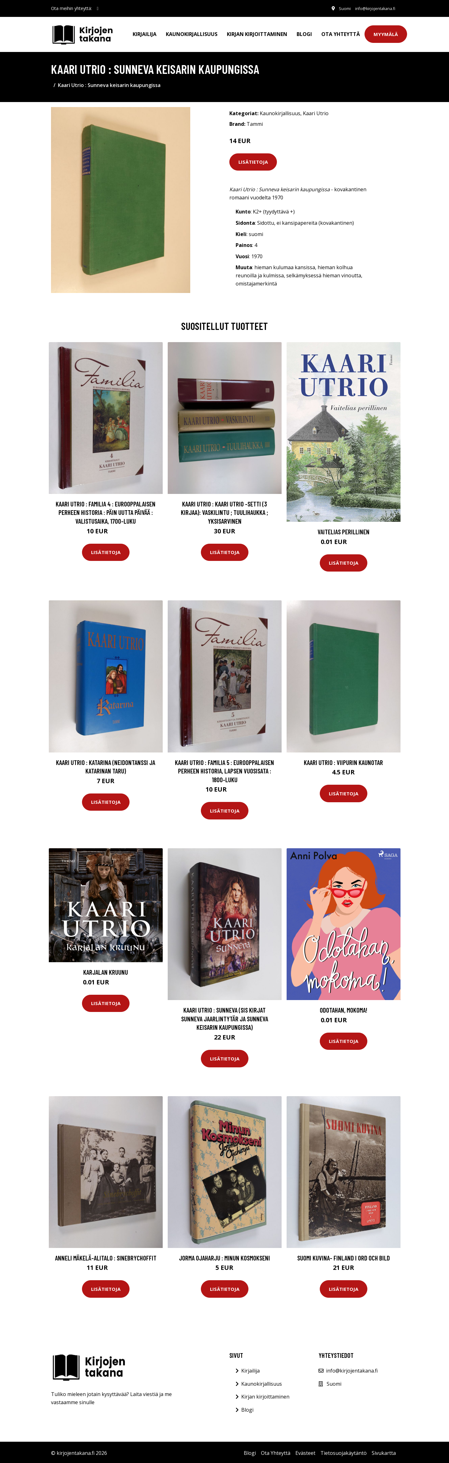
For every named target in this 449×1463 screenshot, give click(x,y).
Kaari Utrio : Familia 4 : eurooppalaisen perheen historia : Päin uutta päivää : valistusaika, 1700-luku (106, 510)
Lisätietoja (253, 160)
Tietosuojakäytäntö (343, 1451)
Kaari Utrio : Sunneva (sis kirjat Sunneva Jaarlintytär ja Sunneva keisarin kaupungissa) (224, 1016)
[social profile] (97, 8)
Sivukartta (384, 1451)
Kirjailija (144, 33)
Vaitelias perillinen (344, 530)
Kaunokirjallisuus (191, 33)
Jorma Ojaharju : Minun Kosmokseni (224, 1256)
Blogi (304, 33)
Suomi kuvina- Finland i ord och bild (343, 1256)
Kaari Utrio (316, 111)
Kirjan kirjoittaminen (257, 33)
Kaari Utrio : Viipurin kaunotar (343, 760)
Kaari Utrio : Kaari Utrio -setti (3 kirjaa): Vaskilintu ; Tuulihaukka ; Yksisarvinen (224, 510)
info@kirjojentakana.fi (371, 8)
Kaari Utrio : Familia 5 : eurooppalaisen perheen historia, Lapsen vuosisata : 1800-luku (224, 769)
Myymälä (386, 33)
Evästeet (305, 1451)
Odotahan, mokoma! (343, 1008)
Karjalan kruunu (105, 970)
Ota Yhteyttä (340, 33)
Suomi (336, 8)
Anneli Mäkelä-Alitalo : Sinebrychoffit (105, 1256)
